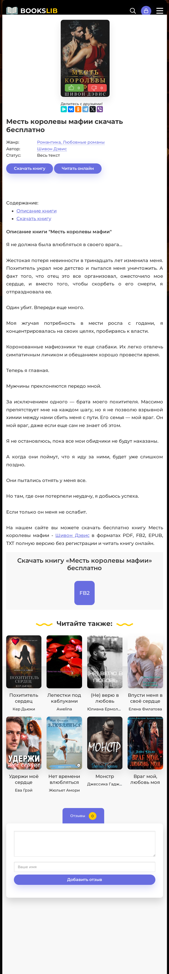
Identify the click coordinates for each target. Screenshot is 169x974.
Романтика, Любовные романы (71, 142)
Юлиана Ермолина (106, 709)
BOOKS (39, 11)
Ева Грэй (23, 790)
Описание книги (36, 211)
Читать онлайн (78, 168)
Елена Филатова (145, 709)
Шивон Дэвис (52, 148)
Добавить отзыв (84, 879)
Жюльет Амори (64, 790)
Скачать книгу (29, 168)
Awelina (64, 709)
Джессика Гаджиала (108, 784)
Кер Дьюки (24, 709)
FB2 (84, 593)
